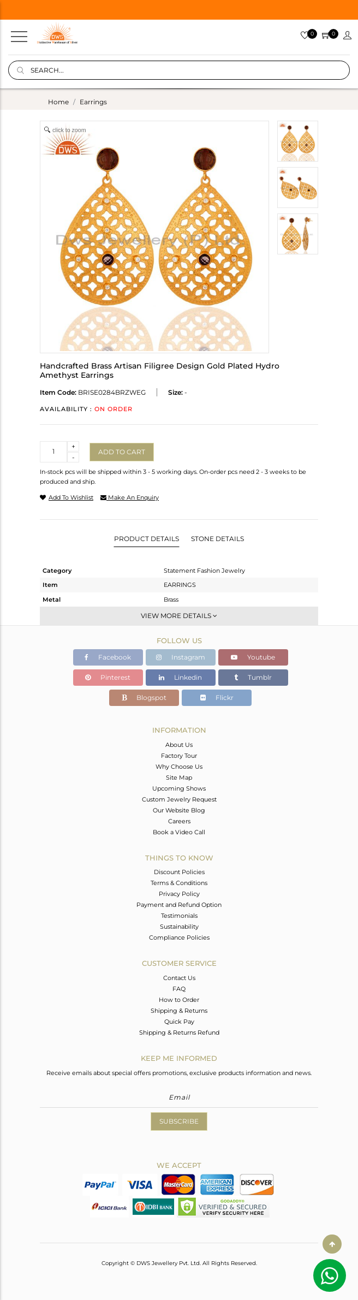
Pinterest (107, 677)
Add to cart (121, 452)
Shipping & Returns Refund (179, 1032)
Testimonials (179, 915)
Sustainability (179, 926)
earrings (93, 102)
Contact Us (179, 978)
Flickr (217, 697)
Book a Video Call (179, 832)
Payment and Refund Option (179, 905)
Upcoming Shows (179, 788)
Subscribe (179, 1121)
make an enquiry (129, 497)
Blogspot (144, 697)
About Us (179, 745)
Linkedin (180, 677)
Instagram (180, 657)
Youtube (253, 657)
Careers (179, 821)
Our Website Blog (179, 810)
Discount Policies (179, 872)
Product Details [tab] (146, 539)
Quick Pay (179, 1021)
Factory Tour (179, 755)
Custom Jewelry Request (179, 799)
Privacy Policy (179, 894)
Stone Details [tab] (217, 539)
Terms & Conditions (179, 883)
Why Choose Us (179, 766)
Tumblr (253, 677)
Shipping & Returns (179, 1010)
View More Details (179, 616)
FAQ (179, 989)
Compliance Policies (179, 937)
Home (58, 102)
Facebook (108, 657)
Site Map (179, 777)
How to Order (179, 1000)
